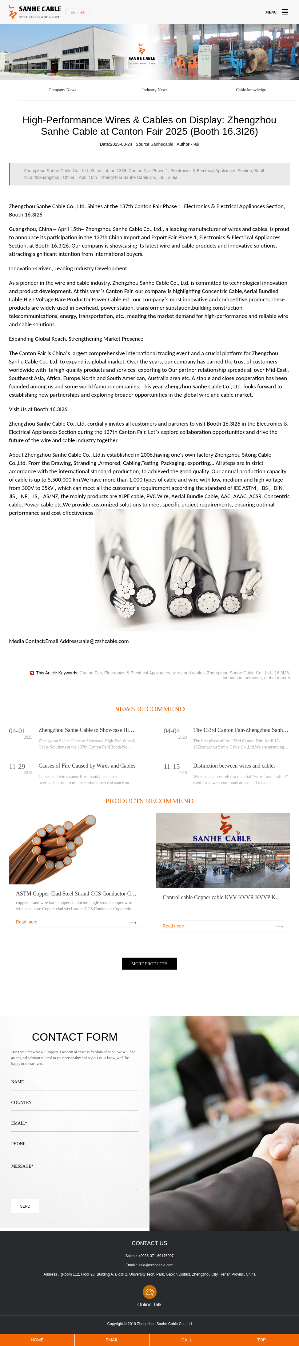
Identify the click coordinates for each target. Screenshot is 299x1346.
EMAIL (112, 1339)
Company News (62, 90)
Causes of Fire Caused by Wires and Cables (87, 766)
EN (83, 12)
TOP (261, 1339)
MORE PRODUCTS (149, 964)
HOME (37, 1339)
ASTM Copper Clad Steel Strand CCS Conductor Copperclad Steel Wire (96, 894)
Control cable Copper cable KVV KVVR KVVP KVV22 (226, 897)
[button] (283, 866)
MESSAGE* (74, 1171)
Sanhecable (162, 144)
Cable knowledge (251, 90)
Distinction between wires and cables (234, 766)
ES (72, 12)
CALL (186, 1339)
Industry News (154, 90)
